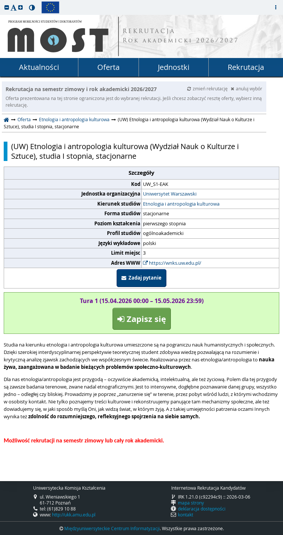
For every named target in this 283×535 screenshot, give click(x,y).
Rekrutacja (246, 67)
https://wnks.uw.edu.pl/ (172, 263)
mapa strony (191, 503)
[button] (6, 7)
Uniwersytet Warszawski (169, 193)
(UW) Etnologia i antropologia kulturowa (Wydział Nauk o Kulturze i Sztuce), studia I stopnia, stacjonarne (125, 151)
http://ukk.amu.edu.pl (73, 515)
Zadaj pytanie (141, 277)
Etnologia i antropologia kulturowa (74, 119)
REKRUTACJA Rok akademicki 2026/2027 (181, 36)
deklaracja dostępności (201, 509)
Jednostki (173, 67)
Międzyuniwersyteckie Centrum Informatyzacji (112, 528)
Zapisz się (141, 319)
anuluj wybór (246, 88)
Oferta (108, 67)
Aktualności (39, 67)
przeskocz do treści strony (2, 2)
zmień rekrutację (208, 88)
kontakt (185, 515)
